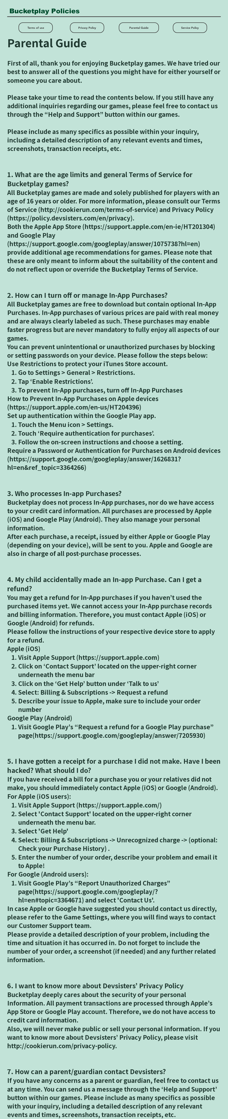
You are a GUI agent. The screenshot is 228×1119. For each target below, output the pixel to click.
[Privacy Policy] (87, 27)
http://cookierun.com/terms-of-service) (99, 209)
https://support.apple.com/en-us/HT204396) (75, 407)
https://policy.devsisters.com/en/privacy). (71, 217)
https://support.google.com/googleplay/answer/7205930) (120, 735)
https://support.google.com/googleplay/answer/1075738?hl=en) (104, 243)
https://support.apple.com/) (120, 805)
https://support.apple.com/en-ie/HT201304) (150, 226)
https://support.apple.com (117, 657)
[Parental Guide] (139, 27)
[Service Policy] (190, 27)
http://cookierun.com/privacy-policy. (62, 1045)
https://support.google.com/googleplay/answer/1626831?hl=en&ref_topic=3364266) (94, 463)
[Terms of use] (36, 27)
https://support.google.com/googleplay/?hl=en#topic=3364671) (88, 895)
